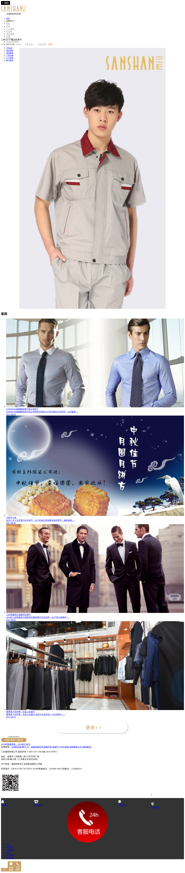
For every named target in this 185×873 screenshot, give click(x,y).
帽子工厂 (26, 747)
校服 (8, 36)
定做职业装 (16, 747)
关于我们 (10, 855)
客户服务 (9, 60)
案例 (8, 852)
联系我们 (10, 858)
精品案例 (9, 53)
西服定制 (48, 747)
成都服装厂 (87, 747)
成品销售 (9, 51)
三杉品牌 (9, 55)
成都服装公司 (75, 747)
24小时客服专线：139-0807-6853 (15, 744)
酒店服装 (10, 34)
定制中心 (10, 847)
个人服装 (10, 29)
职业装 (9, 31)
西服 (8, 24)
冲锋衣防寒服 (12, 42)
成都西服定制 (37, 747)
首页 (8, 18)
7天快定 (9, 48)
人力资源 (9, 58)
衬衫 (8, 26)
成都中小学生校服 (60, 747)
